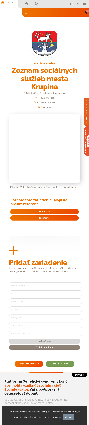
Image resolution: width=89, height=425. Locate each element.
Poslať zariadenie (44, 347)
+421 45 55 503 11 (44, 98)
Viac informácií (31, 417)
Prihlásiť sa (44, 211)
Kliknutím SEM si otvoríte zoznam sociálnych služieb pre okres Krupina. (43, 187)
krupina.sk (44, 107)
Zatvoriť (79, 375)
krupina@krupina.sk (44, 102)
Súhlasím (68, 417)
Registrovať (44, 218)
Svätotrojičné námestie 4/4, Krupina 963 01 (44, 93)
